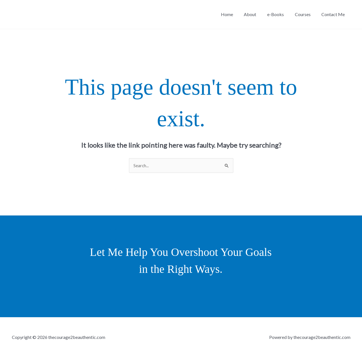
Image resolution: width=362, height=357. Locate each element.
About (257, 14)
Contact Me (334, 14)
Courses (305, 14)
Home (235, 14)
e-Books (280, 14)
